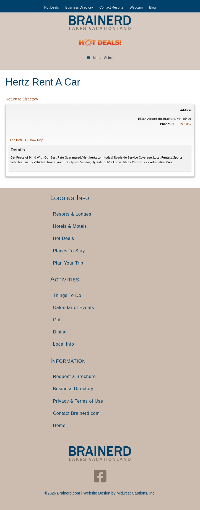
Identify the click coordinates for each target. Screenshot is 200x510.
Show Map (35, 140)
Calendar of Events (73, 307)
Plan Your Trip (68, 263)
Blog (152, 7)
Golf (57, 319)
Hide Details (17, 140)
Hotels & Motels (70, 226)
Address (185, 110)
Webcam (136, 7)
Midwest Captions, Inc (135, 493)
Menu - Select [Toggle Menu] (100, 58)
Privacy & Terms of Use (78, 401)
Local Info (63, 344)
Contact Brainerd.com (76, 413)
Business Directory (79, 7)
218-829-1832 (181, 124)
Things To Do (67, 295)
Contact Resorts (111, 7)
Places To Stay (69, 250)
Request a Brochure (74, 376)
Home (59, 425)
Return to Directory (22, 99)
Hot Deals (51, 7)
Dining (60, 332)
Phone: (165, 124)
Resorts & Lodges (72, 214)
